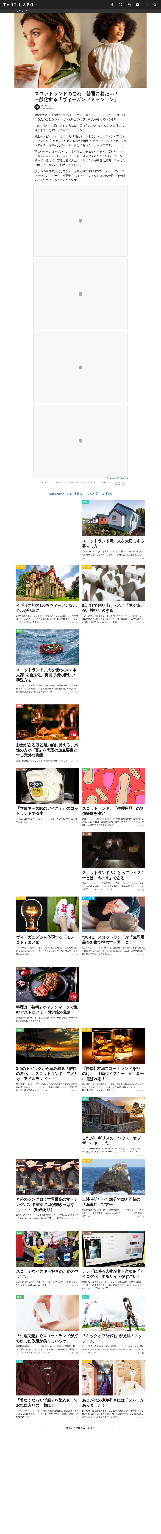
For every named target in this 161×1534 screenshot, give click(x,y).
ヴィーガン (121, 483)
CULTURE (21, 770)
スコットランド (61, 483)
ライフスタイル (94, 483)
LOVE (19, 707)
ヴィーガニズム (108, 483)
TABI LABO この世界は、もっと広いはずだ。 (80, 494)
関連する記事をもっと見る (80, 1429)
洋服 (71, 483)
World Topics (120, 485)
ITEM (85, 503)
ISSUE (19, 632)
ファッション (81, 483)
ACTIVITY (21, 567)
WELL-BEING (88, 899)
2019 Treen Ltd (122, 479)
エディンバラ (48, 483)
